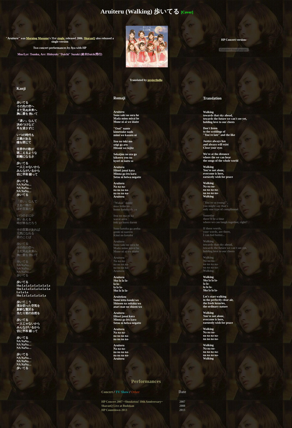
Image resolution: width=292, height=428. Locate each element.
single (60, 38)
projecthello (154, 80)
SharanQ (89, 38)
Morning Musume (37, 38)
